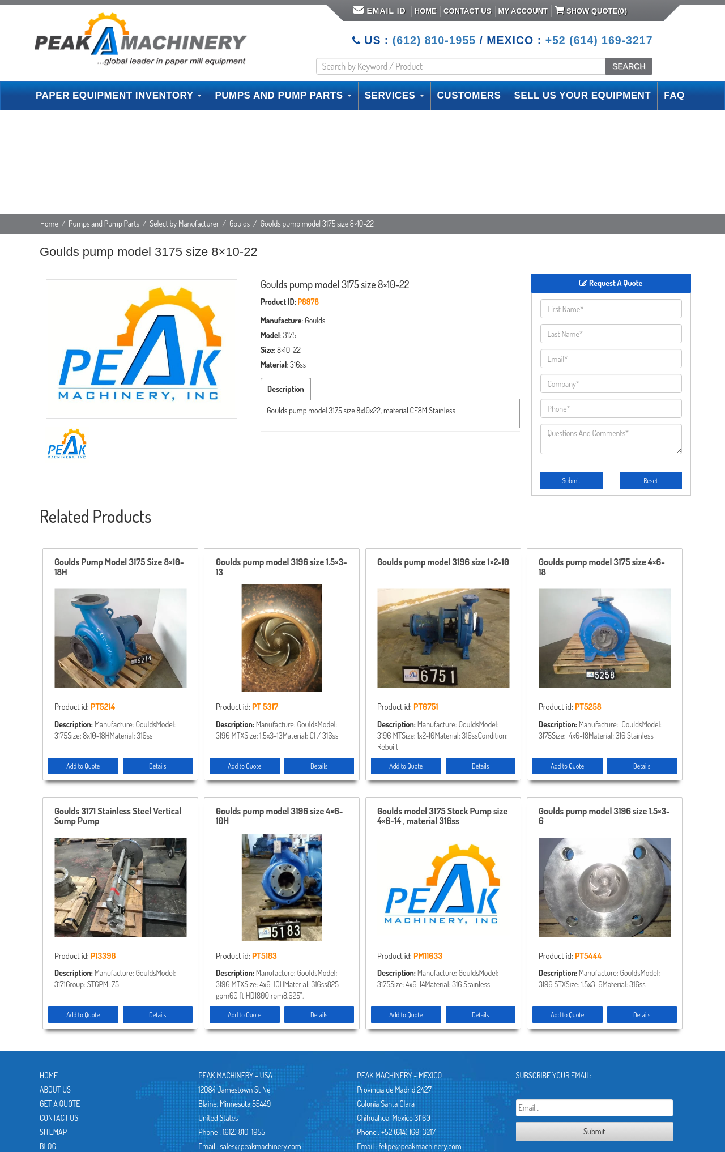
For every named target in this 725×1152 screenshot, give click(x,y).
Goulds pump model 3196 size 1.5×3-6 (604, 817)
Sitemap (53, 1132)
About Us (55, 1089)
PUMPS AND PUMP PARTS (283, 95)
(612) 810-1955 (434, 40)
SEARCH (628, 66)
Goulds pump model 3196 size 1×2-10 (443, 562)
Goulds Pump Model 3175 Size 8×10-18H (119, 567)
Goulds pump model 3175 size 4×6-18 (602, 567)
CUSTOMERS (469, 95)
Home (426, 11)
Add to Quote (83, 766)
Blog (48, 1146)
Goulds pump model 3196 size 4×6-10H (279, 817)
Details (157, 766)
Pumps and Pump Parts (104, 223)
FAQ (674, 95)
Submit (571, 480)
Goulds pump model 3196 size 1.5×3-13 (281, 567)
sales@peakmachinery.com (260, 1146)
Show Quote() (591, 10)
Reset (650, 480)
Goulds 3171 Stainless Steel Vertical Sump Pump (117, 817)
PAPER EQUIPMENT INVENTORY (119, 95)
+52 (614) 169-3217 (599, 40)
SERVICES (394, 95)
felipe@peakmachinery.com (419, 1146)
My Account (523, 11)
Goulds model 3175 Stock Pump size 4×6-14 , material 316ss (442, 817)
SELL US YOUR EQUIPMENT (582, 95)
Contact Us (467, 11)
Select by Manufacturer (184, 223)
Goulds (239, 223)
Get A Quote (60, 1103)
